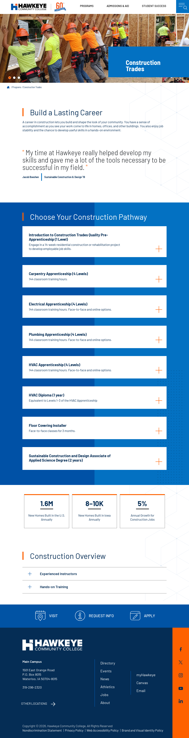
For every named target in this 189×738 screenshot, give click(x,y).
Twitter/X (181, 662)
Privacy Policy (74, 730)
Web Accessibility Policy (103, 730)
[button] (9, 77)
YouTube (181, 688)
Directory (107, 663)
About (105, 702)
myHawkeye (146, 675)
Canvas (142, 682)
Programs (87, 6)
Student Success (154, 6)
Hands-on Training (48, 587)
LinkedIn (181, 701)
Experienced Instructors (52, 574)
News (104, 679)
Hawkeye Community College (38, 6)
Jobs (104, 694)
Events (106, 671)
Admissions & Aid (118, 6)
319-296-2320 (32, 687)
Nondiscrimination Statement (42, 730)
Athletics (107, 686)
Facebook (181, 649)
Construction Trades (32, 87)
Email (140, 690)
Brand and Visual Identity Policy (142, 730)
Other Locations (34, 703)
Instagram (181, 675)
